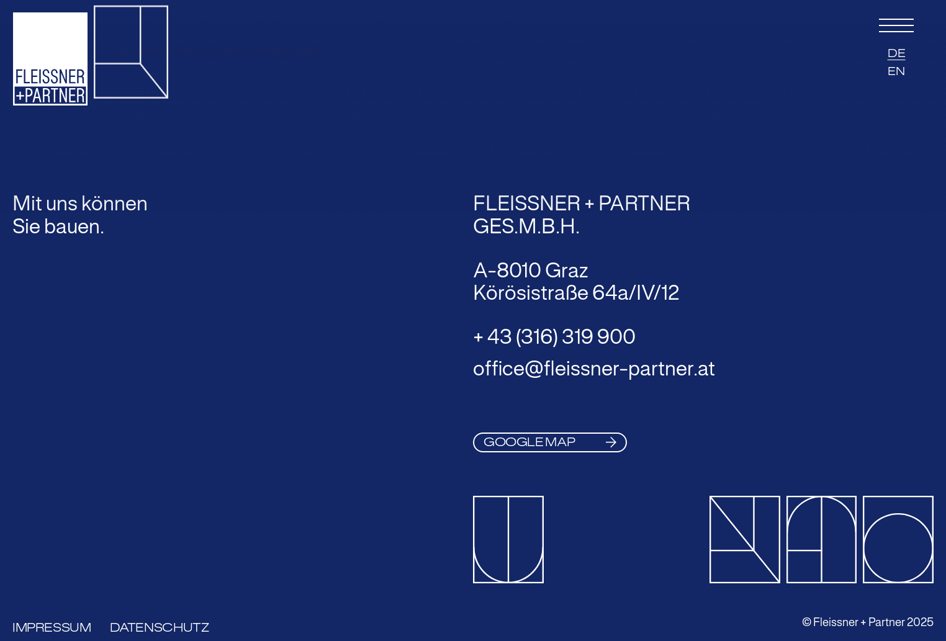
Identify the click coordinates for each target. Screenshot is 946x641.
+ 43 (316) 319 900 (554, 336)
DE (897, 53)
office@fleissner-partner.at (594, 368)
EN (896, 71)
